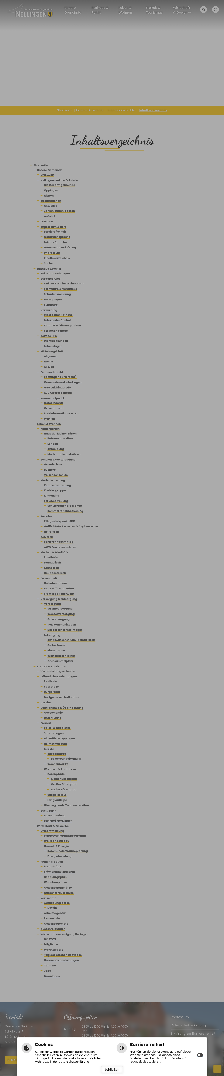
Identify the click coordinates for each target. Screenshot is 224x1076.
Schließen (112, 1070)
